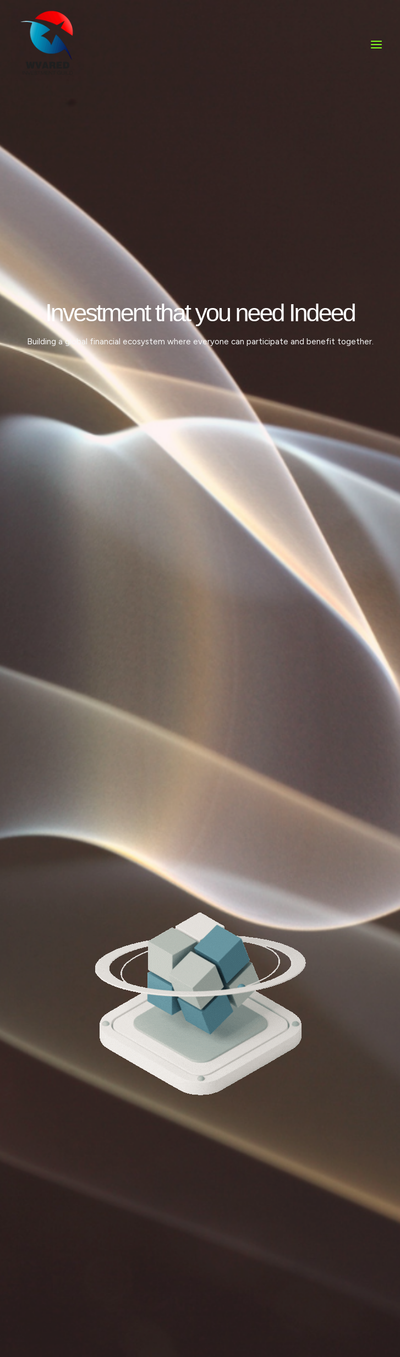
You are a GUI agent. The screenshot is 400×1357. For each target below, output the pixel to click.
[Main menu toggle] (376, 52)
